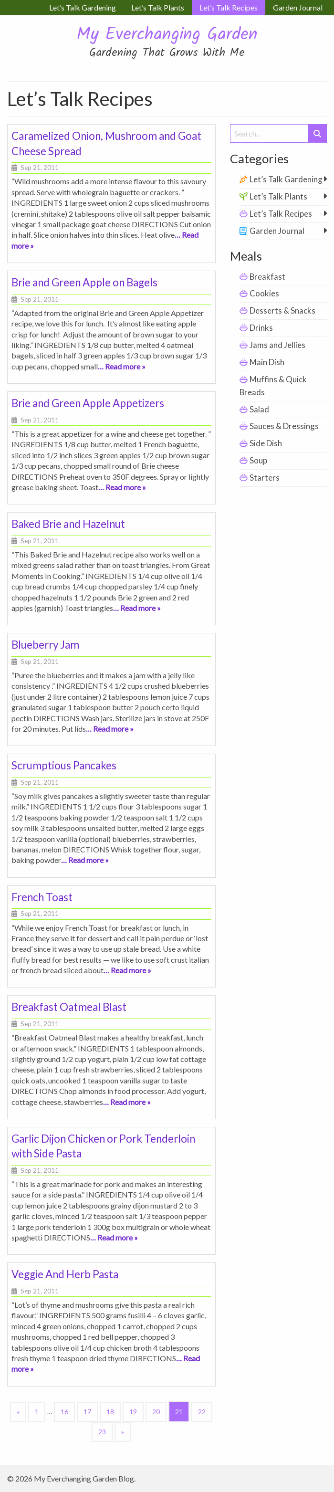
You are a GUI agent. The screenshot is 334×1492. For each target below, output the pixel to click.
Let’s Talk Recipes (281, 214)
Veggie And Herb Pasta (64, 1274)
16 (64, 1412)
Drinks (261, 328)
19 (133, 1412)
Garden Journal (277, 231)
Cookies (264, 293)
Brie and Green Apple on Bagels (84, 282)
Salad (259, 409)
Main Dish (267, 362)
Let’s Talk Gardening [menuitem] (82, 7)
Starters (265, 478)
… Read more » (122, 366)
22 (202, 1412)
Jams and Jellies (277, 345)
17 (87, 1412)
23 (102, 1432)
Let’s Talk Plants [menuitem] (157, 7)
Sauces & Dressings (284, 426)
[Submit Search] (317, 133)
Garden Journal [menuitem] (298, 7)
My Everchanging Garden (167, 35)
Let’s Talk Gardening (286, 179)
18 (110, 1412)
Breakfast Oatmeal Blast (68, 1006)
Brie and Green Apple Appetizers (87, 403)
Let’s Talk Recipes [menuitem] (228, 7)
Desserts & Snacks (282, 310)
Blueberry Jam (45, 644)
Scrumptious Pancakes (63, 765)
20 (156, 1412)
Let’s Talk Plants (278, 196)
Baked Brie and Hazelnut (68, 523)
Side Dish (266, 443)
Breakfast (267, 277)
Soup (258, 460)
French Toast (42, 897)
